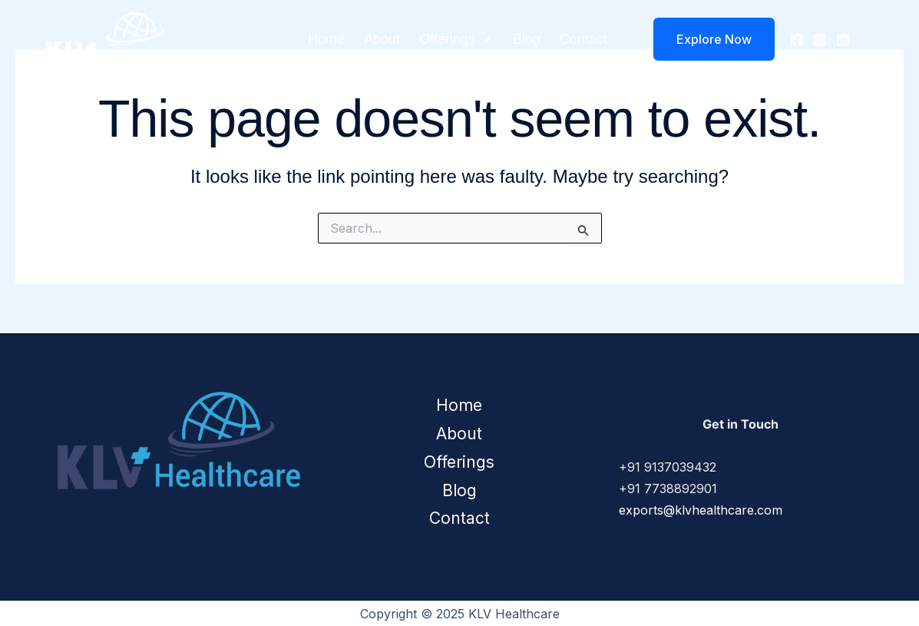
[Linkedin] (843, 40)
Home (326, 39)
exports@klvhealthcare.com (700, 510)
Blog (526, 39)
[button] (704, 39)
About (382, 39)
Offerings (456, 39)
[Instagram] (820, 40)
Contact (583, 39)
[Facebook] (797, 40)
